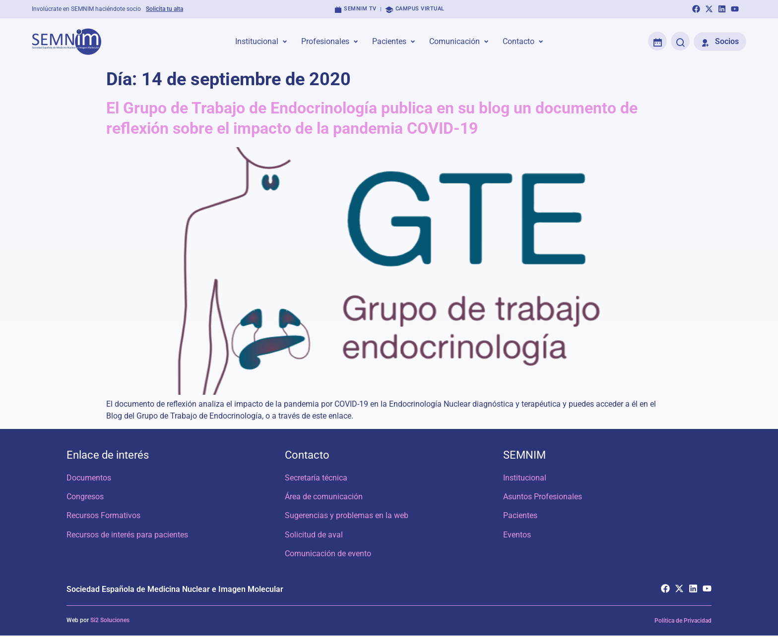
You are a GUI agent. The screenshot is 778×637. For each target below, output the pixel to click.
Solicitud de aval (314, 535)
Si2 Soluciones (110, 621)
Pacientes (520, 516)
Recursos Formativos (103, 516)
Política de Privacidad (683, 622)
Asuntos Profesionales (542, 497)
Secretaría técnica (316, 477)
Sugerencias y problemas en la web (346, 516)
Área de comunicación (324, 497)
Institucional (524, 477)
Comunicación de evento (328, 555)
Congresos (85, 497)
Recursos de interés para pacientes (127, 535)
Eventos (517, 535)
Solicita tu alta (164, 8)
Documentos (88, 477)
